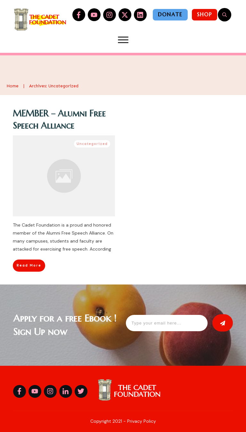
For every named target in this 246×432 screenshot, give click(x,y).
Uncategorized (92, 144)
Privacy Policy (141, 421)
